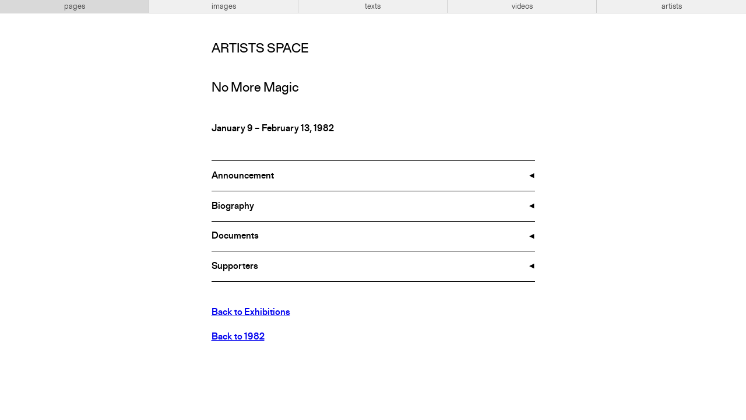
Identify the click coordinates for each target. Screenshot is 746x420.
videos (522, 6)
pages (74, 6)
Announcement (243, 176)
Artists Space (260, 49)
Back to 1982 (238, 337)
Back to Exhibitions (251, 312)
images (224, 6)
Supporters (235, 266)
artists (671, 6)
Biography (233, 206)
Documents (235, 236)
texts (373, 6)
